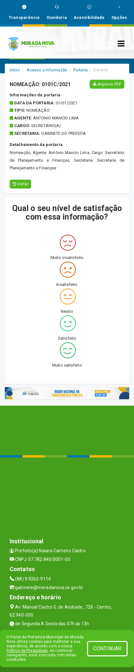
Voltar (20, 184)
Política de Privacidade (27, 650)
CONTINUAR (107, 648)
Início (15, 70)
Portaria (80, 70)
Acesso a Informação (47, 70)
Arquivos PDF (107, 84)
